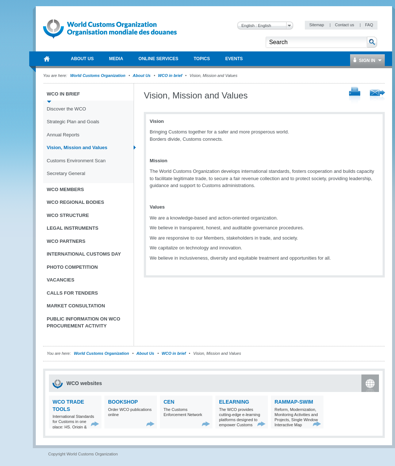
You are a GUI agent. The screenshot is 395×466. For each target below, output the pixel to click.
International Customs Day (84, 254)
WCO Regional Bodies (75, 202)
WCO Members (65, 189)
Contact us (345, 25)
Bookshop (123, 402)
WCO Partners (66, 241)
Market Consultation (76, 305)
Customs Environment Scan (76, 160)
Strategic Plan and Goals (73, 121)
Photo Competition (72, 267)
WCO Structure (68, 215)
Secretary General (66, 173)
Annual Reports (63, 134)
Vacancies (60, 280)
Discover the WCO (66, 109)
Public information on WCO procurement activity (83, 322)
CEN (169, 402)
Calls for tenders (72, 293)
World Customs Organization (98, 75)
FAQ (369, 25)
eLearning (234, 402)
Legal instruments (72, 228)
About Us (142, 75)
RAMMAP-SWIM (294, 402)
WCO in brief (170, 75)
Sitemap (317, 25)
